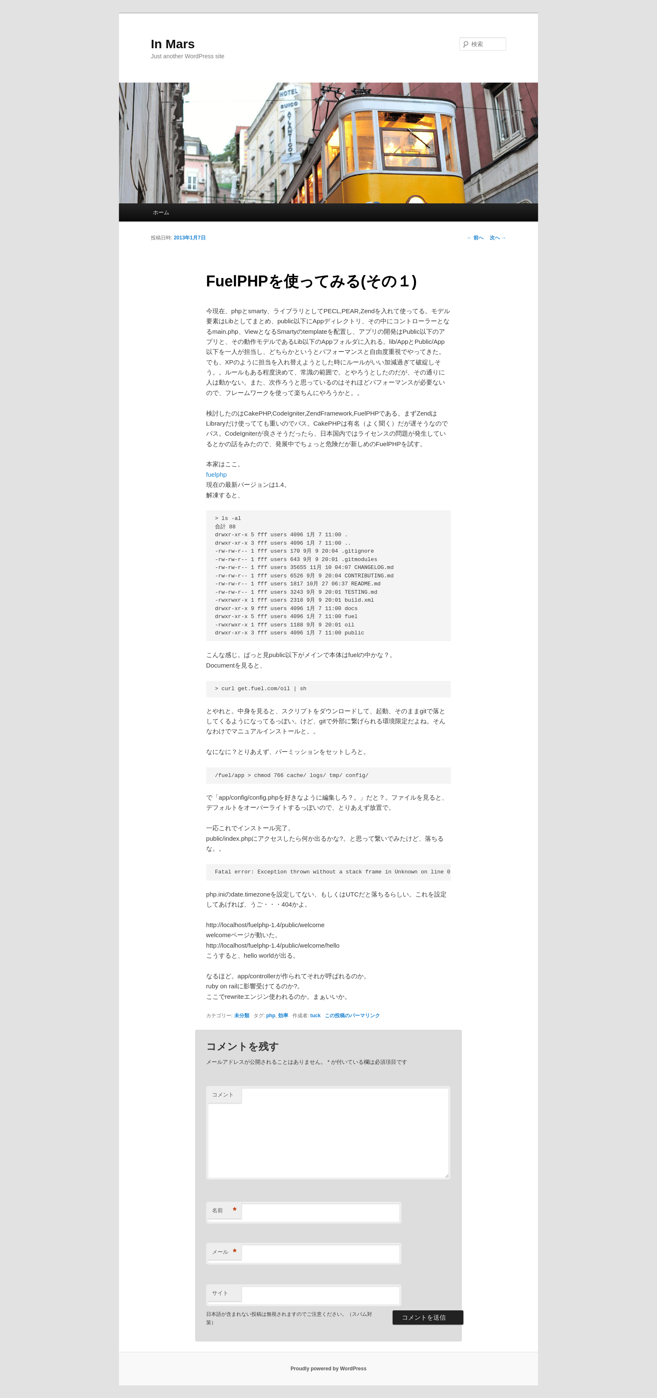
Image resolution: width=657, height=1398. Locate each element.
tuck (315, 1016)
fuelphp (216, 474)
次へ (498, 238)
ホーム (161, 212)
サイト (220, 1293)
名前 (224, 1211)
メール (224, 1252)
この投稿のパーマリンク (352, 1016)
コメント (223, 1094)
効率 (283, 1016)
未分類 (241, 1016)
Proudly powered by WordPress (328, 1369)
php (270, 1016)
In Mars (173, 44)
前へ (475, 238)
